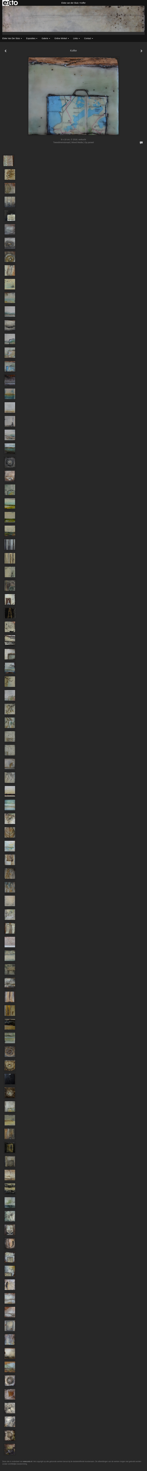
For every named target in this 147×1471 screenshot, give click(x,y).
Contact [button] (88, 38)
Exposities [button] (31, 38)
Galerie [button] (46, 38)
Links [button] (76, 38)
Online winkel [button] (61, 38)
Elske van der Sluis (70, 3)
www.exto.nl (27, 1461)
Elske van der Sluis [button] (12, 38)
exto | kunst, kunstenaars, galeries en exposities (10, 3)
